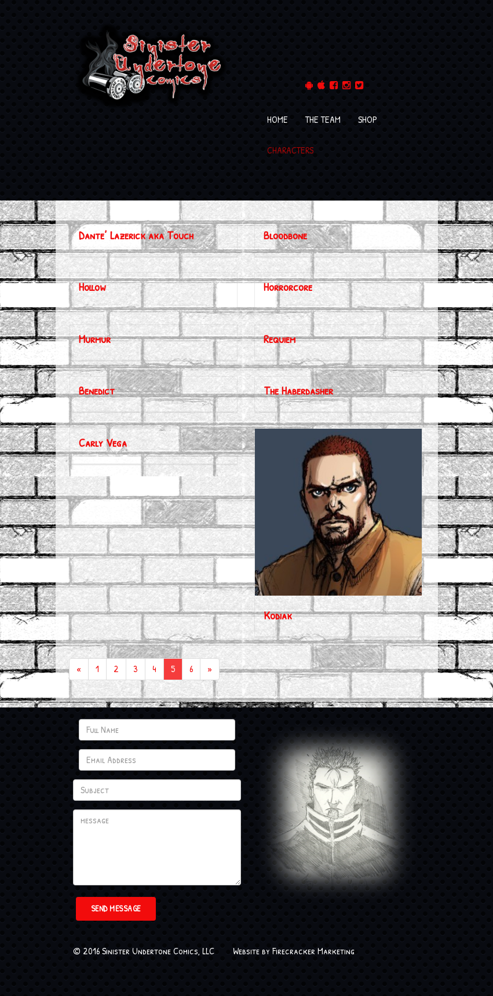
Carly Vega (103, 442)
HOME (277, 119)
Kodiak (278, 615)
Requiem (279, 338)
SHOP (367, 119)
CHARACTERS (290, 150)
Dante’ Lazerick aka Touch (136, 235)
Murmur (95, 338)
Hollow (92, 286)
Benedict (97, 390)
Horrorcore (288, 286)
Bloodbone (285, 235)
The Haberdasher (298, 390)
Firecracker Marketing (313, 950)
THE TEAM (323, 119)
